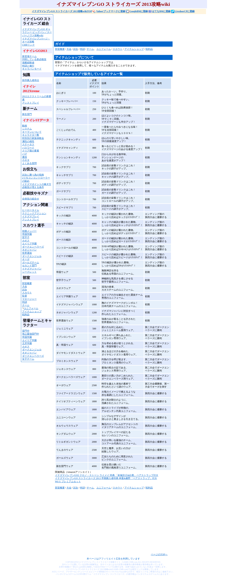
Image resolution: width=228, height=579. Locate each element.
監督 (24, 295)
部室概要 (27, 283)
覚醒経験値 (28, 62)
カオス (25, 240)
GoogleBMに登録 (137, 11)
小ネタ (25, 160)
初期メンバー (29, 231)
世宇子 (25, 237)
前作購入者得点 (30, 80)
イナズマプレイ (30, 216)
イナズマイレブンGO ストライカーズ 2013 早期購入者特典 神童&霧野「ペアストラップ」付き (106, 478)
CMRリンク (28, 44)
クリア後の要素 (30, 150)
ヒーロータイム (30, 210)
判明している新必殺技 (34, 59)
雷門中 (25, 330)
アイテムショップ (32, 311)
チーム (25, 305)
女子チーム (28, 359)
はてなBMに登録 (159, 11)
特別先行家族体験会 (33, 138)
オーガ (25, 259)
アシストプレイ (30, 102)
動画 (24, 125)
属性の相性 (28, 141)
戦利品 (25, 314)
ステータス (28, 144)
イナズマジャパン (32, 268)
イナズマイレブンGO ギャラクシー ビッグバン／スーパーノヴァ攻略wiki (37, 32)
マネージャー (29, 299)
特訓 (24, 302)
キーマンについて (32, 132)
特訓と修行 (28, 65)
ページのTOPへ (159, 554)
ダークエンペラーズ (33, 246)
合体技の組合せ (30, 198)
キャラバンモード (32, 68)
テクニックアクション (34, 213)
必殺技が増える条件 (33, 187)
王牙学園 (27, 343)
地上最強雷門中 (30, 333)
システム (27, 128)
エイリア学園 (29, 243)
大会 (24, 286)
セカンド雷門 (29, 265)
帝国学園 (27, 234)
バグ (24, 153)
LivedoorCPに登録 (183, 11)
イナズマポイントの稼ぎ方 (36, 184)
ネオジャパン (29, 249)
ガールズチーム (30, 262)
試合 (24, 289)
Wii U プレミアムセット (68, 481)
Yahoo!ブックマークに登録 (109, 11)
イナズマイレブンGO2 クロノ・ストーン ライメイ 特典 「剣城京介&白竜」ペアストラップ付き (106, 475)
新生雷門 (27, 114)
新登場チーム (29, 56)
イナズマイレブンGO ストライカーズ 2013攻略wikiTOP (62, 11)
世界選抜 (27, 253)
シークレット (29, 271)
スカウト (27, 292)
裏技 (24, 157)
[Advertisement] (127, 28)
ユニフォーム (31, 308)
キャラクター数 (30, 135)
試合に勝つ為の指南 (33, 174)
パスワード (28, 147)
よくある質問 (29, 163)
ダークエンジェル (32, 256)
